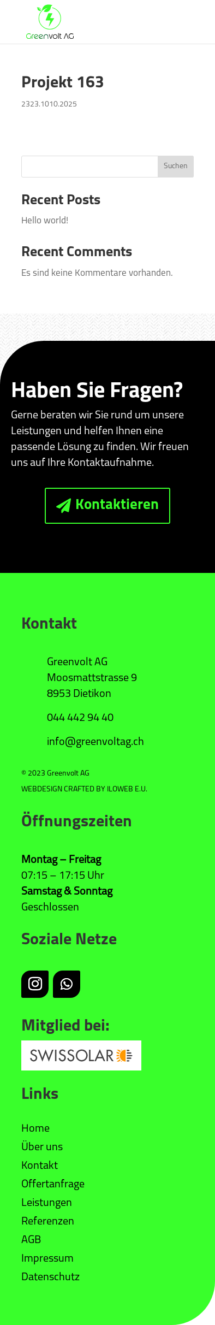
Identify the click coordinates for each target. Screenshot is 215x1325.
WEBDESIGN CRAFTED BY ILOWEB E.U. (84, 789)
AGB (31, 1240)
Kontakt (39, 1166)
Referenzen (47, 1221)
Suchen (176, 166)
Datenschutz (50, 1277)
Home (35, 1128)
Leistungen (46, 1203)
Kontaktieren (117, 505)
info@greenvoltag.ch (95, 742)
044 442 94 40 (80, 718)
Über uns (42, 1147)
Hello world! (44, 221)
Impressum (47, 1258)
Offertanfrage (53, 1184)
